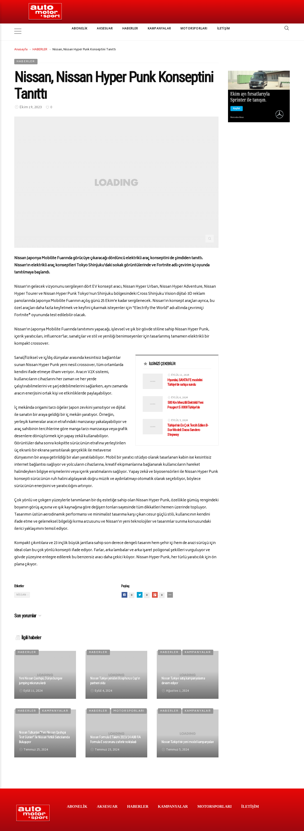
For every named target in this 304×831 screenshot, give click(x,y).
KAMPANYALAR (159, 28)
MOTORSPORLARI (194, 28)
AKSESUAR (105, 28)
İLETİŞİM (223, 28)
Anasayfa (21, 42)
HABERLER (130, 28)
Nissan (21, 587)
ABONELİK (80, 28)
